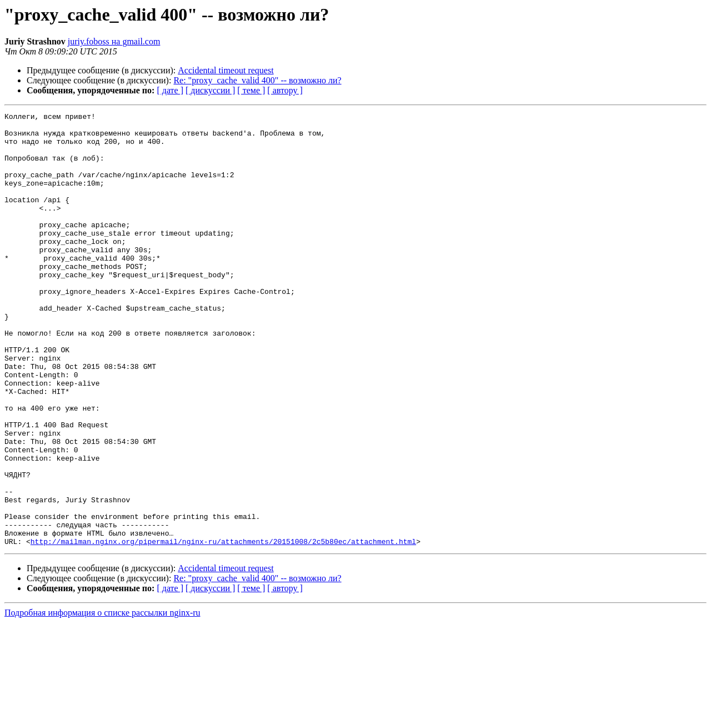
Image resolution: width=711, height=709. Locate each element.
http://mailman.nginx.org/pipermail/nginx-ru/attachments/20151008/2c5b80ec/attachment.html (223, 628)
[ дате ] (170, 90)
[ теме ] (251, 90)
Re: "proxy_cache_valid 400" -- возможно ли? (257, 80)
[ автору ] (284, 90)
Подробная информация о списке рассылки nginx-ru (102, 699)
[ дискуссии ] (210, 90)
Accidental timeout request (225, 70)
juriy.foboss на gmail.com (114, 41)
